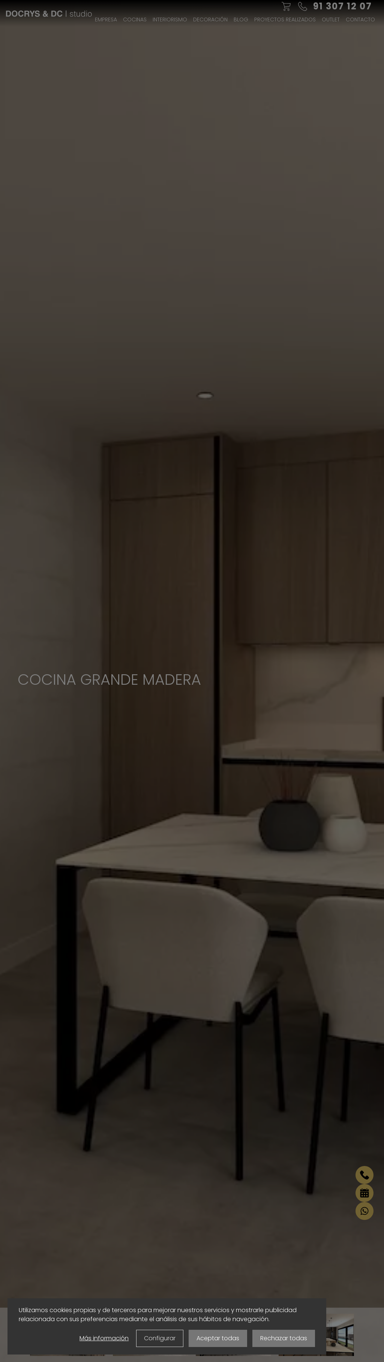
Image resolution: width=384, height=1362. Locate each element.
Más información (104, 1338)
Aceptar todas (217, 1338)
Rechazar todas (283, 1338)
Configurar (160, 1338)
